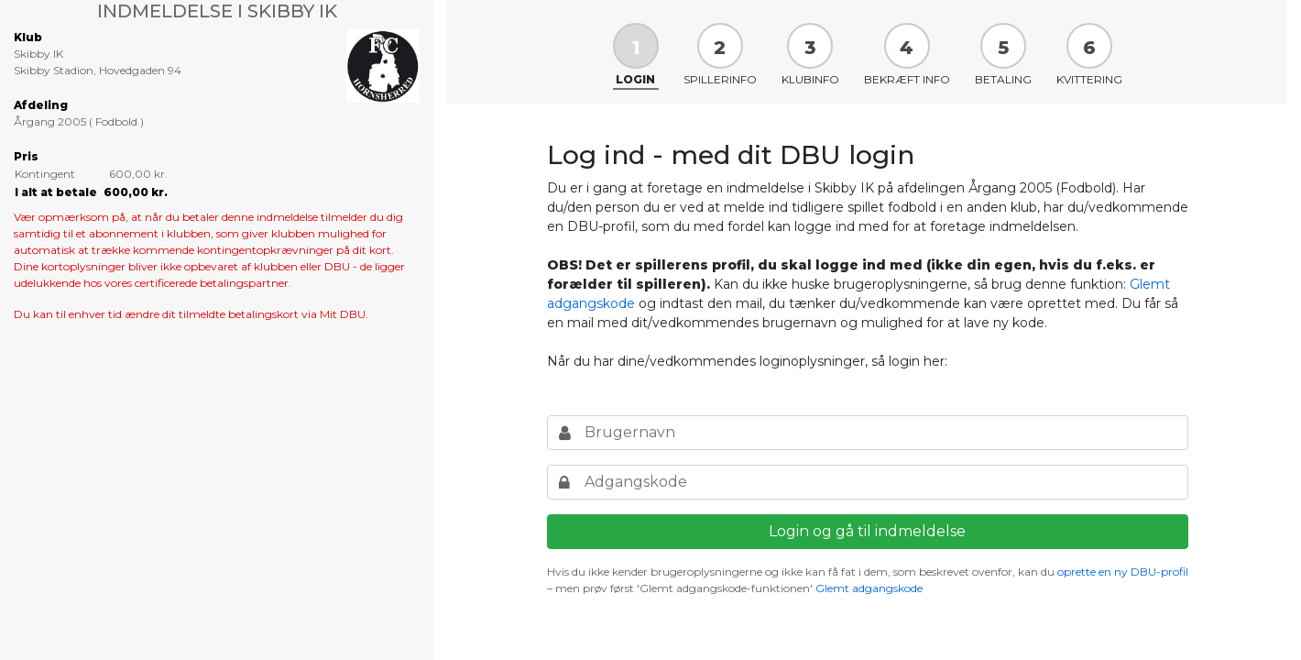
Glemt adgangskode (869, 588)
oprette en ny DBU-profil (1122, 571)
